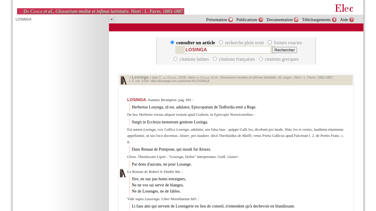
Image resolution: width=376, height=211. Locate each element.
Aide (344, 19)
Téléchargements (316, 19)
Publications (246, 19)
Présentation (216, 19)
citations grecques (279, 59)
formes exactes (285, 42)
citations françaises (234, 59)
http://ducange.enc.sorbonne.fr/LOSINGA (179, 81)
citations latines (192, 59)
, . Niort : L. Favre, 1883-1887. (104, 11)
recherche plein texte (242, 42)
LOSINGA (136, 99)
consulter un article (193, 42)
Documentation (280, 19)
